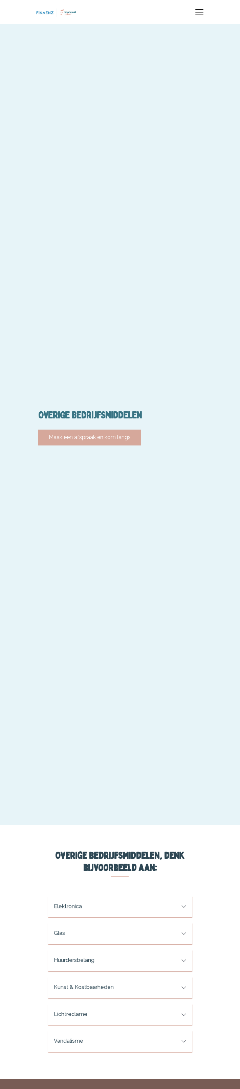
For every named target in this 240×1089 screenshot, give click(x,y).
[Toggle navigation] (199, 12)
